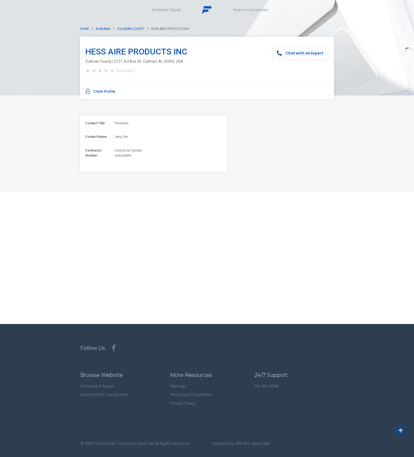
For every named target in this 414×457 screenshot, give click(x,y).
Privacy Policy (182, 403)
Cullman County (130, 29)
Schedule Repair (166, 9)
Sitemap (178, 386)
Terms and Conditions (191, 394)
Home (84, 29)
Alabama (103, 29)
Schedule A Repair (97, 386)
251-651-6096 (267, 386)
